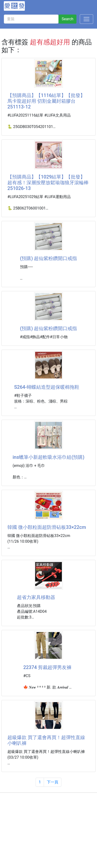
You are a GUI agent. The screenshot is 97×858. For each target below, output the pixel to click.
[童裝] (31, 19)
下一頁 (52, 782)
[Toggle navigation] (86, 19)
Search (67, 19)
